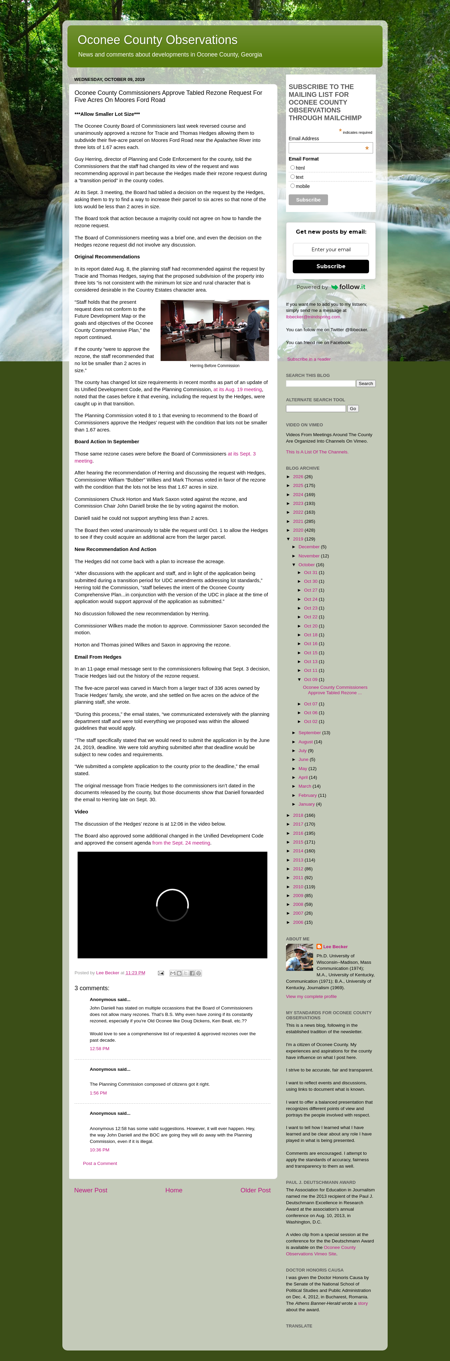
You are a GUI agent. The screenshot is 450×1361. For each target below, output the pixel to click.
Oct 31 (311, 572)
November (310, 555)
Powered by (331, 287)
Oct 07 (311, 703)
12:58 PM (99, 1048)
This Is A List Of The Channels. (317, 451)
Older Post (256, 1190)
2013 (299, 860)
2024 (299, 494)
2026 (299, 476)
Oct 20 (311, 626)
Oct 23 (311, 608)
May (303, 768)
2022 (299, 512)
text (300, 177)
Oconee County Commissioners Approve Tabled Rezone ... (335, 690)
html (300, 168)
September (310, 732)
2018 (299, 815)
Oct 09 (311, 679)
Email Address (329, 138)
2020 (299, 530)
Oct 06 (311, 712)
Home (173, 1190)
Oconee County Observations (158, 40)
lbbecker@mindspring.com (313, 316)
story (363, 1303)
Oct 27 (311, 590)
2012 (299, 868)
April (304, 777)
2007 (299, 913)
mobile (303, 186)
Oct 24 (311, 599)
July (303, 750)
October (307, 564)
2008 (299, 904)
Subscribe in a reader (309, 359)
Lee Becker (335, 946)
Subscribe (331, 266)
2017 (299, 824)
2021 (299, 521)
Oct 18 (311, 634)
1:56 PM (98, 1093)
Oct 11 (311, 670)
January (307, 804)
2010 (299, 886)
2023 (299, 503)
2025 (299, 485)
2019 (299, 538)
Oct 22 (311, 616)
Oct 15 (311, 652)
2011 (299, 877)
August (306, 741)
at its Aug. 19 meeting (237, 389)
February (308, 795)
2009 (299, 895)
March (305, 786)
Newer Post (90, 1190)
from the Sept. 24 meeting (181, 843)
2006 (299, 922)
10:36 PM (99, 1149)
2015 (299, 842)
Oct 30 (311, 581)
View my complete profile (311, 996)
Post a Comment (100, 1163)
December (310, 546)
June (304, 759)
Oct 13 (311, 661)
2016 (299, 833)
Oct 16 (311, 643)
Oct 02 (311, 721)
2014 (299, 850)
